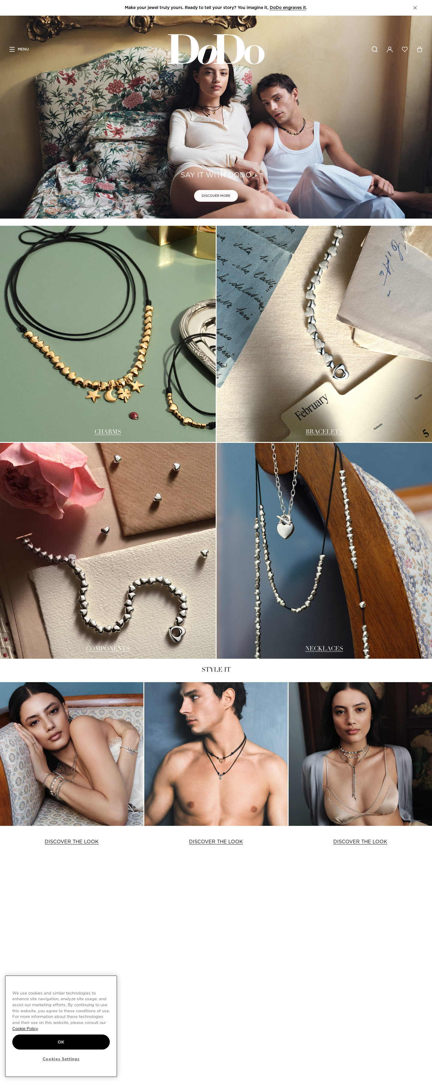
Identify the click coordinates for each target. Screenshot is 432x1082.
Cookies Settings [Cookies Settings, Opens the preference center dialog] (61, 1058)
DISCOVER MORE (216, 196)
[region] (61, 1026)
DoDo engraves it (288, 7)
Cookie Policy (25, 1028)
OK (61, 1042)
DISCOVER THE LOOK (72, 841)
